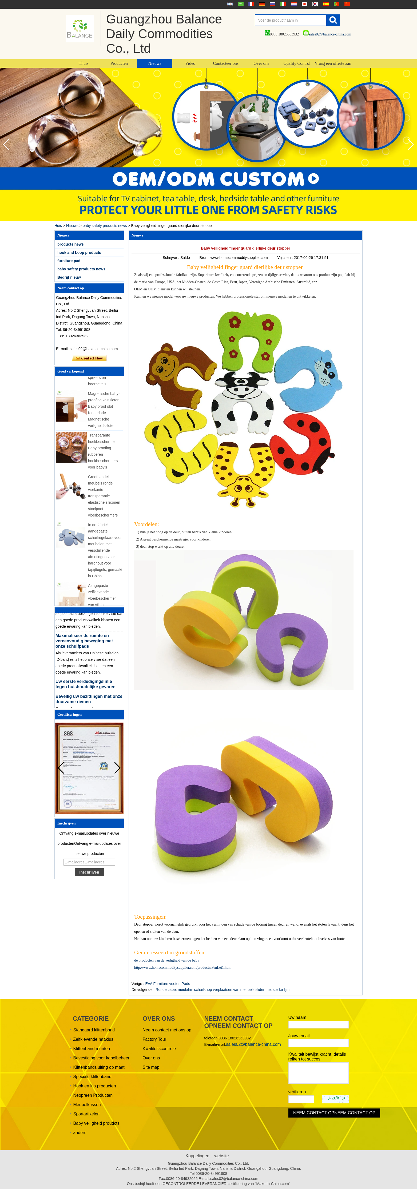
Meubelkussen (87, 1104)
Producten (119, 63)
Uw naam (297, 1017)
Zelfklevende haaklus (93, 1039)
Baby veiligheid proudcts (96, 1123)
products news (70, 244)
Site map (151, 1067)
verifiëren (297, 1092)
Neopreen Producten (93, 1095)
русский (271, 4)
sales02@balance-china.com (327, 34)
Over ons (261, 63)
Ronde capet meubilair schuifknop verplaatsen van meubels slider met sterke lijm (222, 989)
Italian (282, 4)
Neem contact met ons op (167, 1030)
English (229, 4)
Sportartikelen (86, 1114)
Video (190, 63)
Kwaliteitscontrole (159, 1048)
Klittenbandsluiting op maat (99, 1067)
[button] (410, 144)
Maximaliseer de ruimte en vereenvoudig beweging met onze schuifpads (84, 643)
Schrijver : (171, 257)
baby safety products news (105, 225)
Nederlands (293, 4)
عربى (240, 4)
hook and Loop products (79, 252)
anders (79, 1132)
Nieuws (154, 63)
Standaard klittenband (94, 1030)
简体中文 (346, 4)
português (335, 4)
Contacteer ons (226, 63)
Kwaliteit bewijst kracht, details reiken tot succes (317, 1056)
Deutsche (261, 4)
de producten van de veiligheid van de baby (166, 960)
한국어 (314, 4)
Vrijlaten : (285, 257)
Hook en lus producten (94, 1086)
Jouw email (299, 1036)
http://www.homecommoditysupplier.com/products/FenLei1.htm (182, 968)
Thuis (83, 63)
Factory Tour (154, 1039)
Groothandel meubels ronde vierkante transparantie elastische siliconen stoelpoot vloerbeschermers (104, 498)
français (250, 4)
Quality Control (296, 63)
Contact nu (89, 358)
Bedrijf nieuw (69, 277)
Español (325, 4)
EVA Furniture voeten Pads (167, 984)
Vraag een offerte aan (333, 63)
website (221, 1156)
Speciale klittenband (92, 1076)
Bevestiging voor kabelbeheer (101, 1058)
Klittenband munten (91, 1048)
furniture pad (68, 261)
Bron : (205, 257)
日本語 (303, 4)
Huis (58, 225)
